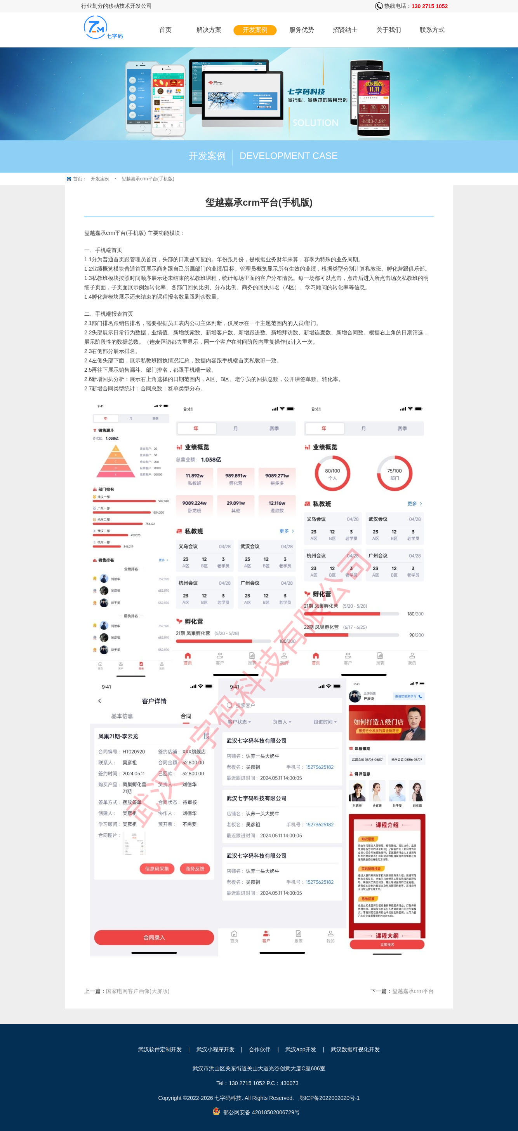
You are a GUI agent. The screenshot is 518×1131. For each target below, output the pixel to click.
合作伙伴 (260, 1049)
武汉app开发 (300, 1049)
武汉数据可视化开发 (355, 1049)
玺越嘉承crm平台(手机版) (148, 179)
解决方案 (208, 29)
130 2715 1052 (430, 6)
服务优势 (301, 29)
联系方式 (432, 29)
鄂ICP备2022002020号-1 (329, 1098)
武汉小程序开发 (215, 1049)
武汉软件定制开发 (160, 1049)
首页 (165, 29)
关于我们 (388, 29)
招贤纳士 (345, 29)
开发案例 (255, 29)
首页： (80, 179)
